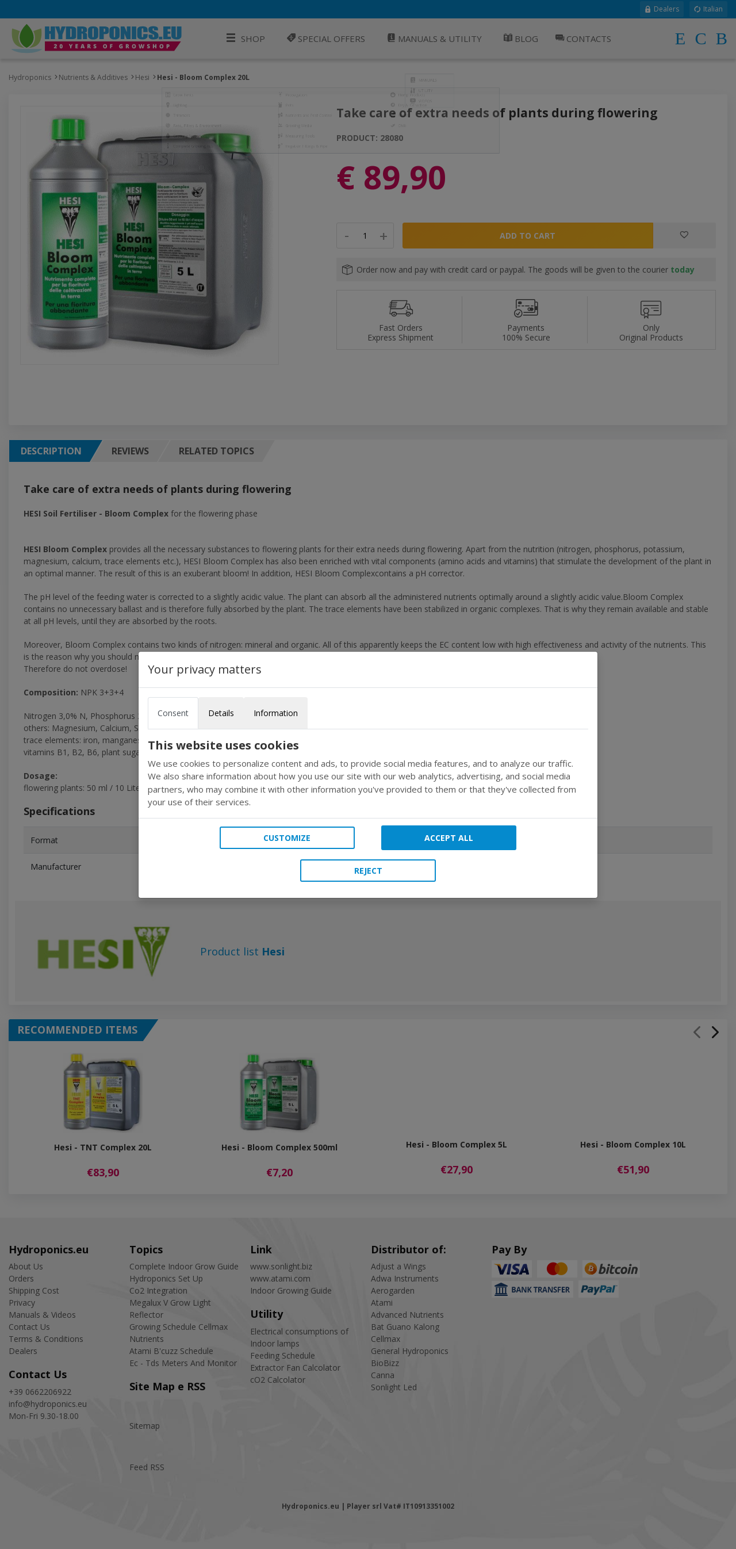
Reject (368, 870)
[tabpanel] (368, 774)
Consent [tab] (173, 712)
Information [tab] (276, 712)
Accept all (448, 837)
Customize (286, 837)
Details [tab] (221, 712)
